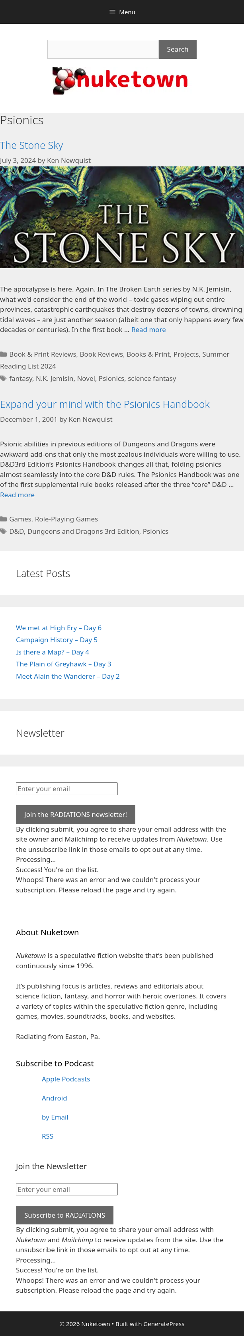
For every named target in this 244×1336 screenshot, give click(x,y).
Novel (86, 378)
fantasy (20, 378)
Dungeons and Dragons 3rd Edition (83, 531)
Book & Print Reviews (42, 354)
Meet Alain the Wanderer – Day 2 (68, 676)
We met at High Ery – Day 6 (59, 627)
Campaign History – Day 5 (57, 639)
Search (178, 49)
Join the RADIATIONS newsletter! (75, 814)
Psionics (111, 378)
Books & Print (148, 354)
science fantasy (152, 378)
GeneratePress (163, 1324)
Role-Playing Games (66, 518)
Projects (186, 354)
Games (20, 518)
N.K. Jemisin (55, 378)
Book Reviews (101, 354)
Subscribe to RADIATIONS (64, 1215)
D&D (16, 531)
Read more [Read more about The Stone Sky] (148, 329)
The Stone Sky (31, 145)
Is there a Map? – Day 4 (52, 651)
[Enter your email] (67, 788)
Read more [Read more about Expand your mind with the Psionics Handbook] (17, 494)
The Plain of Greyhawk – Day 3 (63, 663)
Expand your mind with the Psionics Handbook (105, 404)
